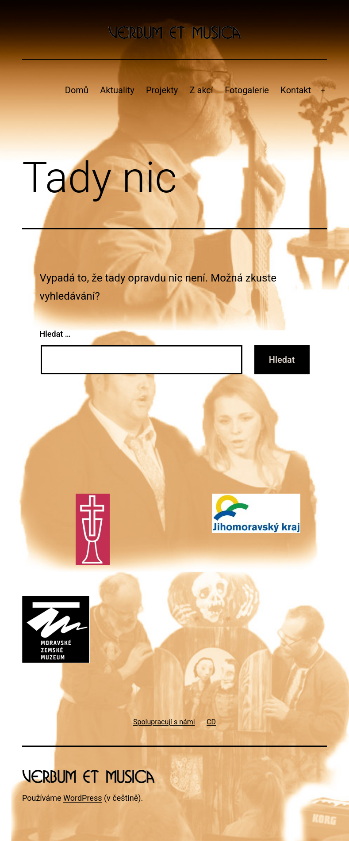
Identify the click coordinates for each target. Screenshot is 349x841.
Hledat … (55, 334)
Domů (76, 90)
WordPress (82, 798)
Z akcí (201, 90)
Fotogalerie (247, 90)
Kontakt (295, 90)
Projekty (162, 90)
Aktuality (117, 90)
